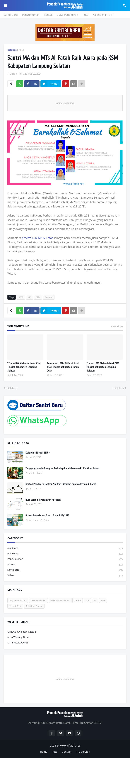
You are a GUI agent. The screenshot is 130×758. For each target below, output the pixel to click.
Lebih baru (11, 388)
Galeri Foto (65, 554)
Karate (77, 600)
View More (117, 326)
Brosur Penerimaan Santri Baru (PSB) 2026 (47, 515)
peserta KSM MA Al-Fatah (37, 238)
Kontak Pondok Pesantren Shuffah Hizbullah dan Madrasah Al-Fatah (60, 484)
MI (95, 600)
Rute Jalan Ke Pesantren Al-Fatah (43, 499)
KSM (21, 49)
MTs (38, 297)
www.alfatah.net (70, 745)
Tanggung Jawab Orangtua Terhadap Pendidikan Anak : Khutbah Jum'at (62, 468)
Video (65, 575)
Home (43, 751)
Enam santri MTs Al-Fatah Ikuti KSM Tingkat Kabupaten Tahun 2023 (63, 367)
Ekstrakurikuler (38, 600)
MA (29, 297)
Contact (66, 751)
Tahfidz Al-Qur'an (34, 606)
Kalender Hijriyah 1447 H (37, 452)
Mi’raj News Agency (17, 642)
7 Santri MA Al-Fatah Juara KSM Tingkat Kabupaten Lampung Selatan (23, 367)
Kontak (48, 14)
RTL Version (83, 751)
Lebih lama (118, 388)
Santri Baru (11, 14)
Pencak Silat (15, 606)
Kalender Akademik (60, 600)
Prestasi (48, 297)
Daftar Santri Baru (65, 103)
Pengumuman (31, 14)
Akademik (65, 548)
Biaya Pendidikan (67, 14)
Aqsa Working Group (18, 637)
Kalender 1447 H (103, 14)
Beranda (12, 49)
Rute (85, 14)
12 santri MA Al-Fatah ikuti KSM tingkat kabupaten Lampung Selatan (103, 367)
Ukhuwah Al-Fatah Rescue (21, 631)
